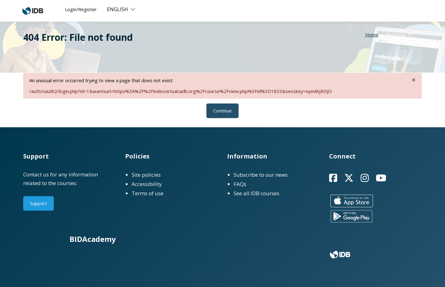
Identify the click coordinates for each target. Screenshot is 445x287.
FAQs (240, 184)
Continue (222, 111)
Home (372, 35)
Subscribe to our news (261, 174)
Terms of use (147, 193)
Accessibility (147, 184)
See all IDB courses (256, 193)
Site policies (146, 174)
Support (38, 203)
